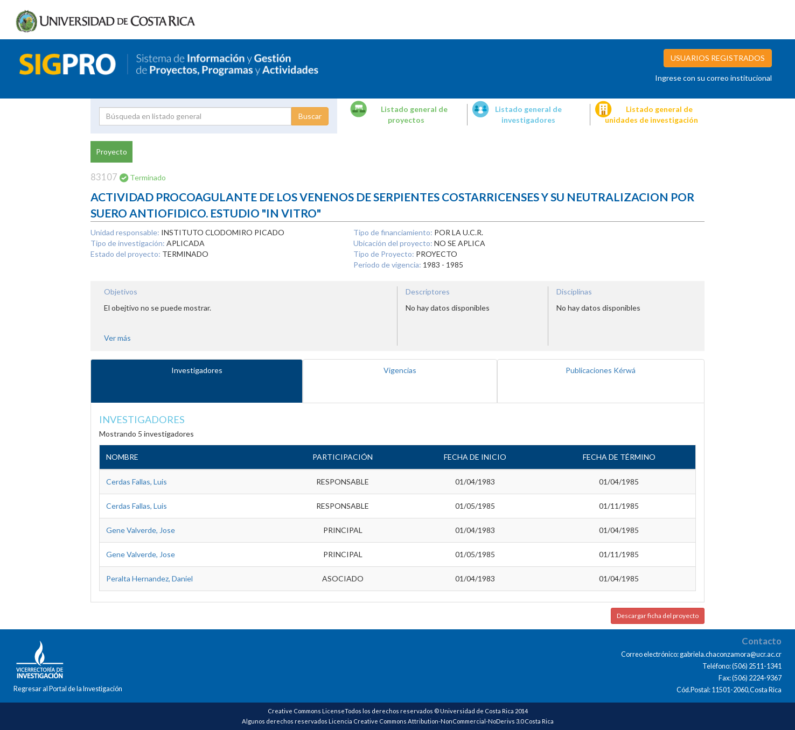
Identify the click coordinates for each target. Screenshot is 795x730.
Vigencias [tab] (399, 370)
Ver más (117, 337)
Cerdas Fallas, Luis (136, 481)
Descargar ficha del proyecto (658, 616)
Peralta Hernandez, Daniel (149, 578)
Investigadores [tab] (196, 370)
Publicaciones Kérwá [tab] (601, 370)
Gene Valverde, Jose (140, 530)
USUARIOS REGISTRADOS (718, 57)
